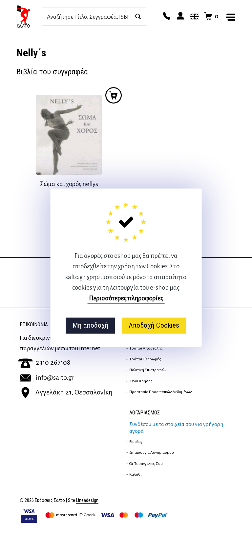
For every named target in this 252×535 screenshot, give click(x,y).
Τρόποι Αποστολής (145, 348)
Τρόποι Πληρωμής (145, 359)
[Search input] (87, 16)
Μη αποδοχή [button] (90, 326)
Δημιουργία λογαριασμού (151, 452)
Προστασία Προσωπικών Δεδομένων (160, 392)
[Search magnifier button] (138, 16)
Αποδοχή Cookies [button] (154, 326)
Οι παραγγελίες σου (146, 463)
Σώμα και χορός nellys (69, 184)
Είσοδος (135, 441)
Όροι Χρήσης (140, 381)
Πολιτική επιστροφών (147, 370)
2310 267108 (44, 362)
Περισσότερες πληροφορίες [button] (126, 298)
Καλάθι (135, 474)
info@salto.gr (47, 377)
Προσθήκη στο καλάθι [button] (113, 95)
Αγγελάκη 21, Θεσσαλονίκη (66, 392)
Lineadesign (87, 500)
